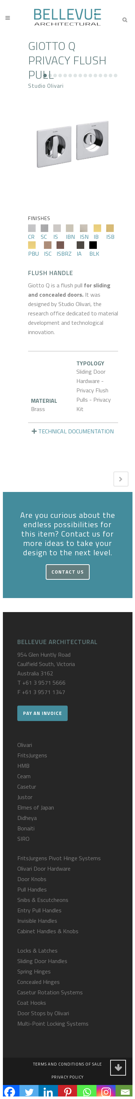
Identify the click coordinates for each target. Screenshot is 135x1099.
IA (80, 249)
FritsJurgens (32, 755)
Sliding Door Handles (42, 961)
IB (97, 232)
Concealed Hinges (38, 982)
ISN (84, 232)
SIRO (23, 839)
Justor (24, 797)
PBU (33, 249)
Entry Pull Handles (39, 910)
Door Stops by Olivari (43, 1013)
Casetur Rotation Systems (50, 992)
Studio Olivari (46, 86)
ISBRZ (64, 249)
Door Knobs (31, 879)
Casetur (26, 786)
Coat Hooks (31, 1003)
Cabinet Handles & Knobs (47, 931)
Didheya (27, 818)
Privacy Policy (67, 1077)
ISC (47, 249)
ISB (110, 232)
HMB (23, 766)
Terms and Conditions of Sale (67, 1064)
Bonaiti (26, 828)
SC (44, 232)
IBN (70, 232)
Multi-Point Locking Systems (53, 1023)
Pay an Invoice (42, 713)
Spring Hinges (34, 971)
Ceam (24, 776)
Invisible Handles (37, 921)
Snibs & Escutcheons (42, 900)
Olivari (24, 745)
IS (57, 232)
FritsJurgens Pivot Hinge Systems (59, 858)
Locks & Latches (37, 950)
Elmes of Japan (35, 807)
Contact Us (67, 571)
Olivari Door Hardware (44, 868)
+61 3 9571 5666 (44, 682)
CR (32, 232)
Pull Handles (32, 889)
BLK (94, 249)
